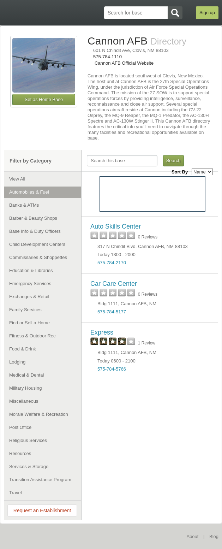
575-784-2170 (111, 262)
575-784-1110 (107, 56)
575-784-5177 (111, 311)
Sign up (207, 12)
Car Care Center (113, 283)
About (192, 536)
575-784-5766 (111, 369)
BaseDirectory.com (38, 536)
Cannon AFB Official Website (124, 63)
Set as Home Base (44, 99)
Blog (213, 536)
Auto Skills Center (115, 226)
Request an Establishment (42, 510)
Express (101, 332)
